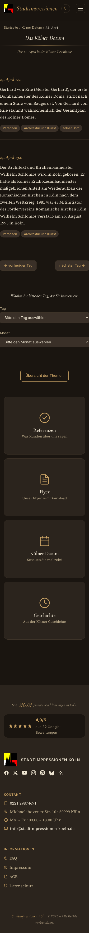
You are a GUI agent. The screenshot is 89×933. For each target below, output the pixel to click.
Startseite (11, 27)
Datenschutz (18, 886)
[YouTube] (24, 772)
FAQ (10, 858)
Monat (5, 333)
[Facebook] (6, 772)
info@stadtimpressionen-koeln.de (42, 828)
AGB (11, 877)
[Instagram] (33, 772)
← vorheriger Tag (18, 265)
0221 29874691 (23, 803)
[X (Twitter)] (15, 772)
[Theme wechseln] (65, 8)
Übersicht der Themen (44, 375)
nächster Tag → (72, 265)
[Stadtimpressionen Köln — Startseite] (31, 8)
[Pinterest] (42, 772)
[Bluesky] (51, 772)
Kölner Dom (70, 128)
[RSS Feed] (60, 772)
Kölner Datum (32, 27)
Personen (10, 128)
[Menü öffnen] (80, 8)
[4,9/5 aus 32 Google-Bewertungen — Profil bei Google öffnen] (44, 726)
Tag (3, 308)
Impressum (17, 867)
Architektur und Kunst (40, 128)
